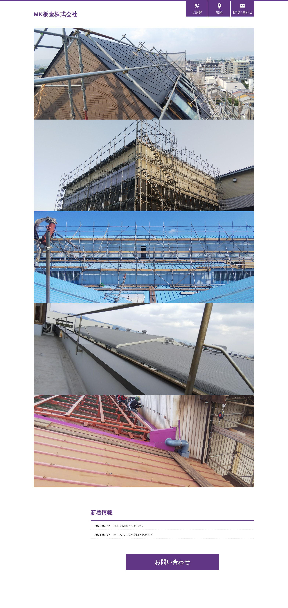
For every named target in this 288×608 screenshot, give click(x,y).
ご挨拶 (197, 12)
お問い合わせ (242, 12)
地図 (219, 12)
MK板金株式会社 (56, 14)
